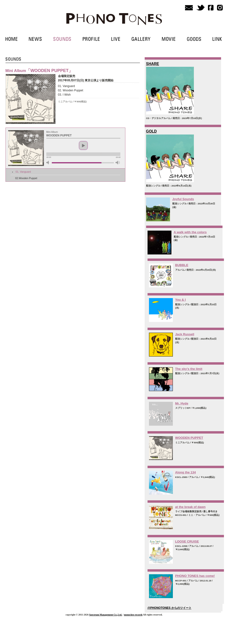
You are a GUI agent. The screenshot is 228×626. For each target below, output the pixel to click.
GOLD (151, 131)
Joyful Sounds (183, 199)
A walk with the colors (190, 232)
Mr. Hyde (181, 403)
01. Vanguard (23, 171)
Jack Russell (184, 334)
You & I (180, 299)
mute (48, 162)
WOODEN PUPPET (189, 438)
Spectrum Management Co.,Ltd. (105, 614)
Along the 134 (185, 472)
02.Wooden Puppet (26, 178)
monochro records (133, 614)
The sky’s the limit (188, 369)
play (83, 145)
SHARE (152, 64)
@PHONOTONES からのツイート (169, 608)
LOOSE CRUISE (187, 541)
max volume (118, 162)
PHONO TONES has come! (195, 576)
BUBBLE (181, 265)
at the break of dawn (190, 507)
